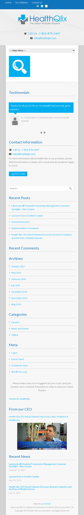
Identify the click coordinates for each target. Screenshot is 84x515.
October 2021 (18, 266)
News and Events (20, 328)
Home (8, 2)
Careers (15, 322)
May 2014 (16, 304)
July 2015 (15, 285)
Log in (14, 352)
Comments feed (19, 365)
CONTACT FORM (18, 174)
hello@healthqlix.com (45, 38)
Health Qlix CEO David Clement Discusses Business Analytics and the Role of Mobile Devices (40, 487)
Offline (14, 334)
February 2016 (18, 279)
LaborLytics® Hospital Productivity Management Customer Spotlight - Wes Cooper (37, 465)
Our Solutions (21, 2)
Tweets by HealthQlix (19, 398)
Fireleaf (47, 503)
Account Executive (20, 221)
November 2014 (19, 298)
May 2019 (16, 272)
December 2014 (19, 291)
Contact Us (37, 2)
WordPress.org (18, 371)
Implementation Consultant (25, 228)
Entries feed (17, 359)
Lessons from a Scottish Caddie (27, 215)
